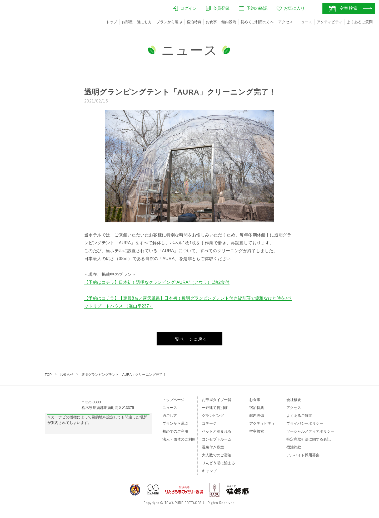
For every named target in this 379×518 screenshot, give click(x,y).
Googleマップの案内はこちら (98, 428)
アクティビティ (329, 22)
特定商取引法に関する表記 (308, 439)
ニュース (304, 22)
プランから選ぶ (169, 22)
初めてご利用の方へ (257, 22)
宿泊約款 (293, 447)
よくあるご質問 (360, 22)
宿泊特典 (194, 22)
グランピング (213, 415)
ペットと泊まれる (216, 431)
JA (299, 9)
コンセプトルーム (216, 439)
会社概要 (293, 400)
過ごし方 (144, 22)
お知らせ (67, 374)
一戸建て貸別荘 (215, 407)
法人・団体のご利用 (179, 439)
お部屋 (127, 22)
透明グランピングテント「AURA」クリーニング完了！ (128, 374)
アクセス (285, 22)
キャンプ (209, 471)
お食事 (211, 22)
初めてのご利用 (175, 431)
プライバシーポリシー (304, 423)
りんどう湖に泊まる (218, 463)
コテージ (209, 423)
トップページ (173, 400)
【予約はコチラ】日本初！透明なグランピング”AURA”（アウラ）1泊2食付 (157, 282)
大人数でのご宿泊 (216, 455)
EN (311, 9)
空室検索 (256, 431)
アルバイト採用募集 (303, 455)
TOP (48, 374)
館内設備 (228, 22)
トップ (111, 22)
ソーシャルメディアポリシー (310, 431)
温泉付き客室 (213, 447)
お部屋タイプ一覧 (216, 400)
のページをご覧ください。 (81, 449)
